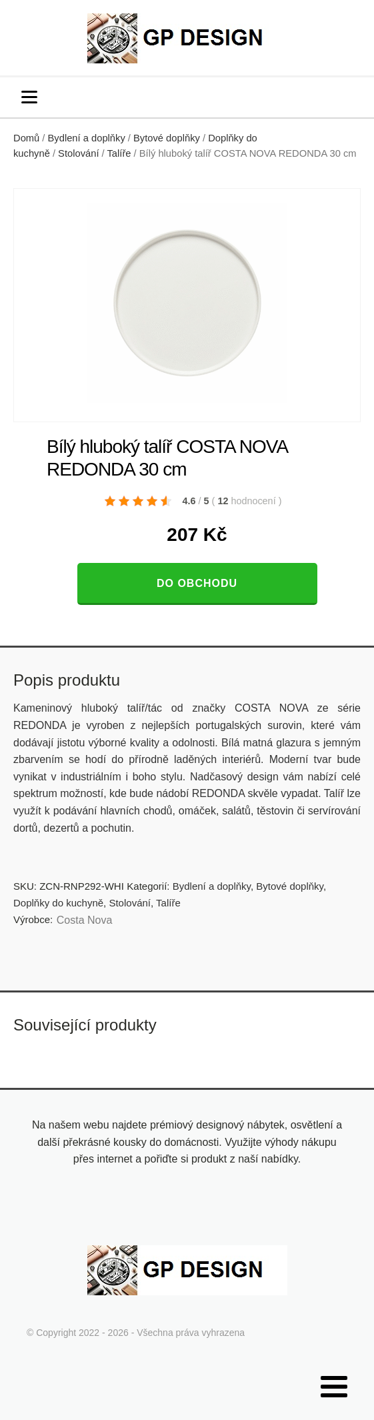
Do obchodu (197, 583)
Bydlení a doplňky (86, 138)
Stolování (78, 153)
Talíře (119, 153)
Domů (26, 138)
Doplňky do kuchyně (58, 902)
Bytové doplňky (166, 138)
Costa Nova (85, 920)
